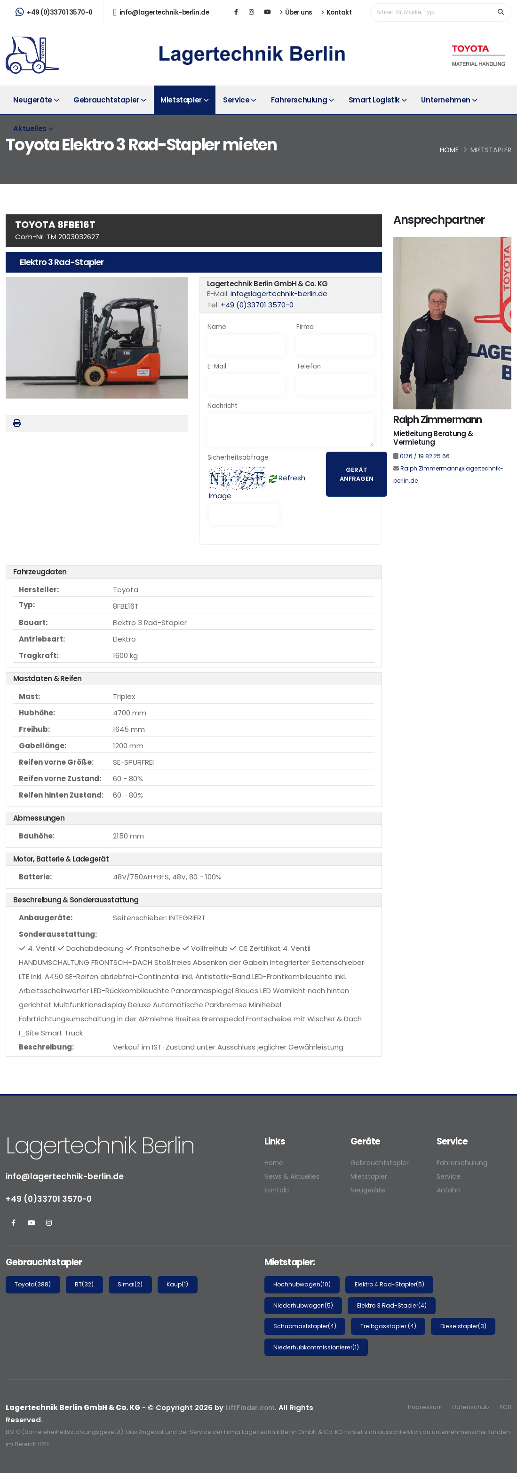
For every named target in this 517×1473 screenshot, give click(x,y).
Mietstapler (181, 100)
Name (216, 326)
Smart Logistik (374, 100)
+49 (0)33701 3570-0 (54, 12)
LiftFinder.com (251, 1407)
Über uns (296, 12)
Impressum (421, 1406)
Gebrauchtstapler (106, 100)
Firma (305, 326)
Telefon (308, 366)
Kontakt (336, 12)
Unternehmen (445, 100)
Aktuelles (29, 128)
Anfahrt (450, 1190)
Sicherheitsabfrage (238, 457)
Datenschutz (468, 1406)
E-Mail (216, 366)
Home (449, 150)
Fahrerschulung (299, 100)
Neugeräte (32, 100)
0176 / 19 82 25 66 (425, 456)
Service (236, 100)
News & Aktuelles (294, 1176)
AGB (504, 1406)
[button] (97, 338)
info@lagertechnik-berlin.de (161, 12)
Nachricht (222, 405)
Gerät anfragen (357, 474)
